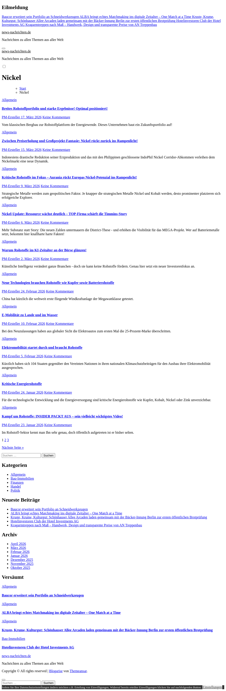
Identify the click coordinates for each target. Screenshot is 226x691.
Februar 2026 (20, 552)
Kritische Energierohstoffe (22, 384)
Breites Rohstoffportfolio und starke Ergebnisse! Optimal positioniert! (55, 108)
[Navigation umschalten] (3, 48)
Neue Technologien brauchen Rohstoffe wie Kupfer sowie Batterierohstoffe (58, 283)
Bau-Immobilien (22, 478)
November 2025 (22, 564)
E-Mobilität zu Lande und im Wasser (30, 315)
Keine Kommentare (56, 117)
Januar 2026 (19, 556)
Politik (15, 490)
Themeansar (78, 671)
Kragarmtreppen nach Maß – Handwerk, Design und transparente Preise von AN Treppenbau (76, 525)
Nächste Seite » (13, 447)
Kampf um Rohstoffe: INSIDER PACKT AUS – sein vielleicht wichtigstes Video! (62, 416)
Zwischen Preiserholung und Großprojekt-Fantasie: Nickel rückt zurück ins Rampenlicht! (70, 141)
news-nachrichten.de (16, 32)
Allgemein (9, 100)
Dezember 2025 (22, 560)
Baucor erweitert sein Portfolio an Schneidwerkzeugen (49, 509)
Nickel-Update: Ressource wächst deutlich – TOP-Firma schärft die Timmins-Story (64, 214)
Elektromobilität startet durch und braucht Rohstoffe (42, 347)
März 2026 (18, 548)
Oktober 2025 (20, 568)
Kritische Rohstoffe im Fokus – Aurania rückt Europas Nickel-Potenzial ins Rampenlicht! (69, 177)
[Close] (3, 679)
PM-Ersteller (11, 117)
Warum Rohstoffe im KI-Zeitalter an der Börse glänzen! (44, 250)
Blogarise (55, 671)
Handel (16, 486)
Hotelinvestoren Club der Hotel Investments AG (45, 521)
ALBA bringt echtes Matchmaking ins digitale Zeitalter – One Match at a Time (66, 513)
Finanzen (17, 482)
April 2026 (18, 544)
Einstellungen (212, 687)
